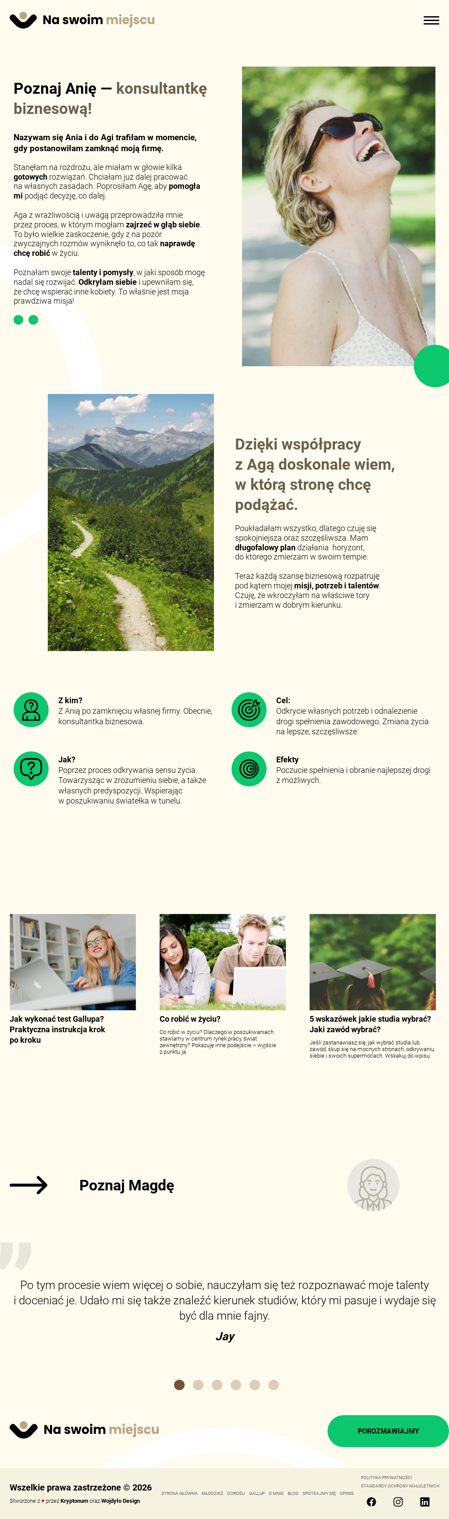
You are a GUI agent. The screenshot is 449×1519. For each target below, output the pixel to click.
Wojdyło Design (120, 1501)
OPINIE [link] (347, 1493)
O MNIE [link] (276, 1493)
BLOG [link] (293, 1493)
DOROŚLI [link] (236, 1493)
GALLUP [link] (257, 1493)
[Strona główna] (82, 21)
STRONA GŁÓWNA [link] (179, 1493)
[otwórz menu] (431, 19)
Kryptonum (74, 1501)
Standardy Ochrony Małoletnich (400, 1486)
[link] (224, 1185)
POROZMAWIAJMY (388, 1431)
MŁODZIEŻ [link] (212, 1493)
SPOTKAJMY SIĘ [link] (319, 1493)
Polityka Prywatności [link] (386, 1477)
